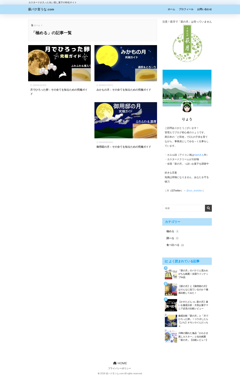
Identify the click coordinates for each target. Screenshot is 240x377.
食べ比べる (175, 245)
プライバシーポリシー (119, 368)
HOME (120, 363)
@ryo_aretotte (194, 190)
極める (172, 231)
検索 (208, 208)
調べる (172, 238)
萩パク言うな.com (41, 9)
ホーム (171, 9)
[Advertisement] (59, 127)
